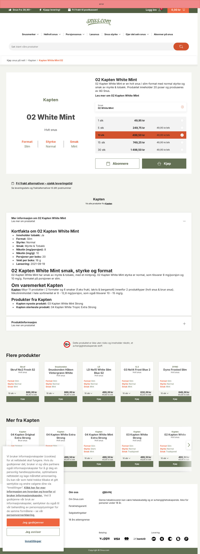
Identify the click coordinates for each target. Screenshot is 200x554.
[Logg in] (153, 10)
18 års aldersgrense (79, 519)
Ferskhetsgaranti (77, 506)
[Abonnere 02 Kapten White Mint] (117, 164)
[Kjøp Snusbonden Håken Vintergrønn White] (60, 399)
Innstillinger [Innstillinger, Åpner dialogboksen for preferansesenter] (33, 541)
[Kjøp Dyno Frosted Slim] (175, 399)
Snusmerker (29, 34)
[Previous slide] (8, 445)
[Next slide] (189, 445)
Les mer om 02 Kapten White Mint (117, 95)
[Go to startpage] (99, 22)
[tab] (72, 471)
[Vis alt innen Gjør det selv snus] (148, 34)
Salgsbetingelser (77, 512)
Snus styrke (111, 34)
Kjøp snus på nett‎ (16, 60)
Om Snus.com (76, 499)
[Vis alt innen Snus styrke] (120, 34)
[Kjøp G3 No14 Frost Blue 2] (137, 399)
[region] (33, 498)
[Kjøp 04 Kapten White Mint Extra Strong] (99, 464)
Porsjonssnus (73, 34)
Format (11, 381)
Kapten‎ (32, 60)
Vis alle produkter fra (99, 203)
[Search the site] (181, 46)
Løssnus (94, 34)
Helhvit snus (51, 34)
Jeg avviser (33, 531)
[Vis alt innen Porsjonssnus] (83, 34)
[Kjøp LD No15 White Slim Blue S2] (99, 399)
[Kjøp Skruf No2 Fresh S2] (22, 399)
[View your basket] (178, 10)
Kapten (16, 289)
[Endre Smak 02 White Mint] (140, 106)
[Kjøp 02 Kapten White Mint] (164, 164)
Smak (10, 386)
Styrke (11, 384)
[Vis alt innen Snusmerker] (38, 34)
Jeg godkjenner (33, 522)
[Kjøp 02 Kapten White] (175, 464)
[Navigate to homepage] (146, 491)
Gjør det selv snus (136, 34)
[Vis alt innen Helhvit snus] (60, 34)
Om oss (73, 492)
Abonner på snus (163, 34)
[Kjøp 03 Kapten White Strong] (137, 464)
